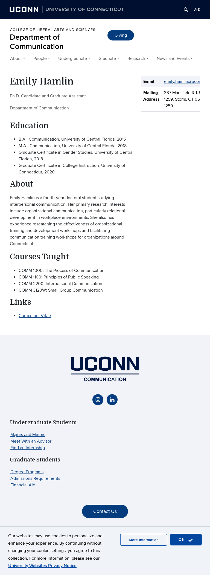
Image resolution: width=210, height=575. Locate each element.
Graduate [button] (107, 58)
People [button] (40, 58)
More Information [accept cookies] (144, 540)
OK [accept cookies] (186, 539)
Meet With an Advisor (30, 441)
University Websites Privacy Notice (42, 565)
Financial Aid (22, 485)
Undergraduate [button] (72, 58)
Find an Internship (27, 448)
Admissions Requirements (35, 478)
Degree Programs (26, 472)
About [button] (16, 58)
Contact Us (105, 511)
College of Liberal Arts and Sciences (52, 29)
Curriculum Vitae (35, 315)
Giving (121, 35)
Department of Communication (37, 42)
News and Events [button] (173, 58)
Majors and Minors (27, 434)
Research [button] (136, 58)
